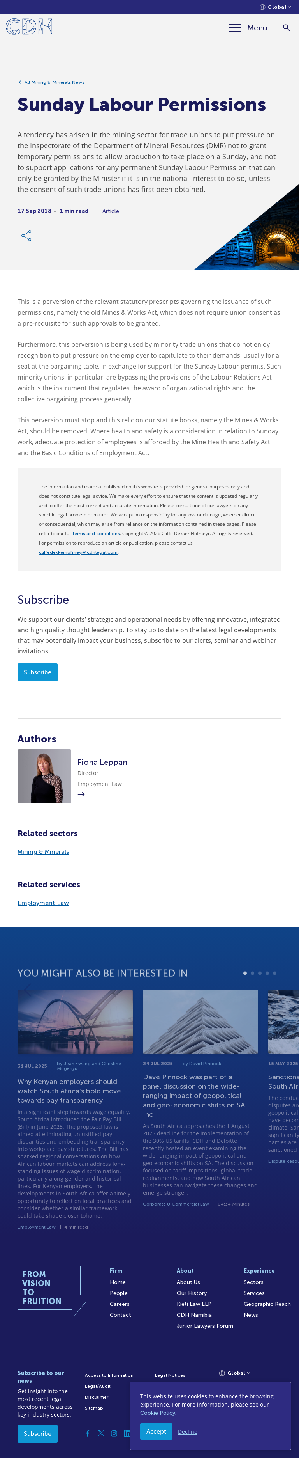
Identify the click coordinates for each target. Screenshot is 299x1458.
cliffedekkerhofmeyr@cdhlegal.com (78, 552)
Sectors (254, 1282)
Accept (156, 1431)
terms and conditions (96, 533)
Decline (187, 1431)
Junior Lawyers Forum (205, 1326)
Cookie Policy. (158, 1413)
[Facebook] (87, 1433)
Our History (192, 1293)
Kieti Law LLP (194, 1304)
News (251, 1315)
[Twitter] (101, 1433)
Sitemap (94, 1408)
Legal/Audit (98, 1386)
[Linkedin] (127, 1433)
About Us (188, 1282)
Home (118, 1282)
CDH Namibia (194, 1315)
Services (254, 1293)
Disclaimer (96, 1397)
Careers (120, 1304)
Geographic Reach (267, 1304)
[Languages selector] (275, 7)
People (119, 1293)
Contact (120, 1315)
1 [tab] (245, 1000)
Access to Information (109, 1375)
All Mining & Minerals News (54, 84)
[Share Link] (27, 237)
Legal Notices (170, 1375)
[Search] (286, 28)
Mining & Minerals (43, 851)
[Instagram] (114, 1433)
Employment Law (43, 902)
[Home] (29, 27)
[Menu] (248, 27)
